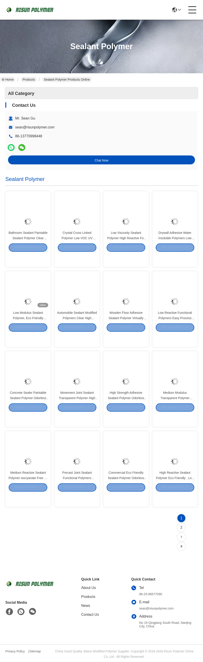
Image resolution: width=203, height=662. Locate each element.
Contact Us (90, 614)
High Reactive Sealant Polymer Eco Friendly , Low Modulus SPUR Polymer (175, 490)
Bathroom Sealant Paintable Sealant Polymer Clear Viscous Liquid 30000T (28, 250)
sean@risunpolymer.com (34, 127)
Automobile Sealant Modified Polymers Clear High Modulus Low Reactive (77, 330)
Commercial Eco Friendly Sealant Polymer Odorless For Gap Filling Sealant (126, 490)
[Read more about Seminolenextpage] (181, 537)
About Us (88, 588)
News (85, 606)
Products (29, 79)
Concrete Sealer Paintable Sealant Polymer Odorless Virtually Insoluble (28, 410)
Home (8, 79)
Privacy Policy (15, 651)
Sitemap (35, 651)
